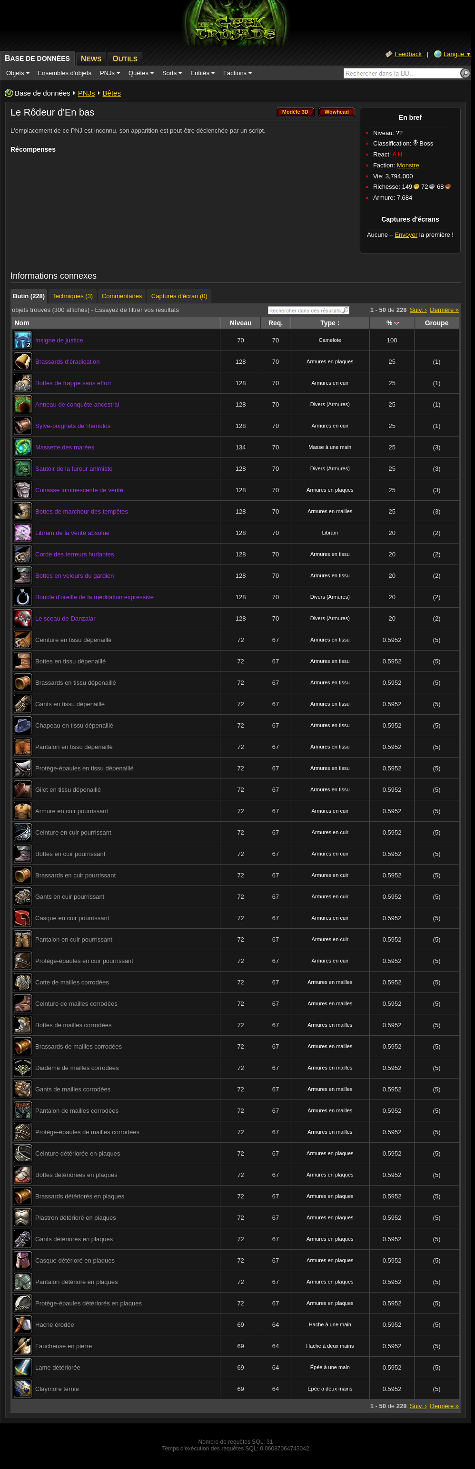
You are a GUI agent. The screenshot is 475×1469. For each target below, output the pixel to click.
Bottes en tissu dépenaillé (70, 661)
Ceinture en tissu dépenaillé (73, 639)
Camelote (330, 340)
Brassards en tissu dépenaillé (75, 682)
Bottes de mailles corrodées (73, 1025)
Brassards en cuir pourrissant (75, 875)
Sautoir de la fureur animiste (74, 468)
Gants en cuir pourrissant (69, 896)
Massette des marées (64, 447)
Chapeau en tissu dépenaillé (74, 725)
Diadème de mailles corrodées (77, 1067)
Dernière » (444, 309)
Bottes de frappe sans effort (73, 383)
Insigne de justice (59, 340)
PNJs (86, 93)
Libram (330, 532)
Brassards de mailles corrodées (78, 1046)
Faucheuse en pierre (63, 1346)
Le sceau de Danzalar (65, 618)
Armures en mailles (329, 511)
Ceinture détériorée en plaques (77, 1153)
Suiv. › (418, 309)
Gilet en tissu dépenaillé (68, 789)
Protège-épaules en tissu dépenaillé (84, 768)
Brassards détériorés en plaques (79, 1196)
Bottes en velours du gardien (74, 575)
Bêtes (112, 93)
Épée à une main (330, 1367)
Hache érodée (54, 1324)
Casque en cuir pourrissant (72, 918)
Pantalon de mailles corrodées (77, 1110)
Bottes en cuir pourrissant (70, 853)
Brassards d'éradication (67, 361)
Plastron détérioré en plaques (75, 1217)
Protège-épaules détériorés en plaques (88, 1303)
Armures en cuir (329, 383)
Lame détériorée (57, 1367)
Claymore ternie (57, 1388)
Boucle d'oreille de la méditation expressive (94, 597)
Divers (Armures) (330, 404)
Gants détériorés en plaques (74, 1239)
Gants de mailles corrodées (72, 1089)
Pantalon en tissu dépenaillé (74, 746)
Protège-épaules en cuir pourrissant (84, 960)
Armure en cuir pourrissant (71, 811)
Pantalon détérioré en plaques (76, 1281)
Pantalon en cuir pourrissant (73, 939)
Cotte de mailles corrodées (72, 982)
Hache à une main (330, 1324)
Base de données (42, 93)
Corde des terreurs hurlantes (74, 554)
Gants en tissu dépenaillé (70, 704)
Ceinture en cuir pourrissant (73, 832)
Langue (457, 54)
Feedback (408, 54)
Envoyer (406, 234)
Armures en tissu (330, 554)
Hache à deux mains (330, 1346)
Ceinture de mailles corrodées (76, 1003)
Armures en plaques (330, 361)
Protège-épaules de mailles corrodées (87, 1132)
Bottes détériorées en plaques (76, 1174)
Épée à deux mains (329, 1388)
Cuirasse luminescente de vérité (79, 490)
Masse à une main (329, 447)
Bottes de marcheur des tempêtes (81, 511)
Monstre (408, 165)
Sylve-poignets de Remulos (72, 425)
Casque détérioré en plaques (75, 1260)
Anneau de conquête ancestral (77, 404)
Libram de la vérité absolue (72, 532)
